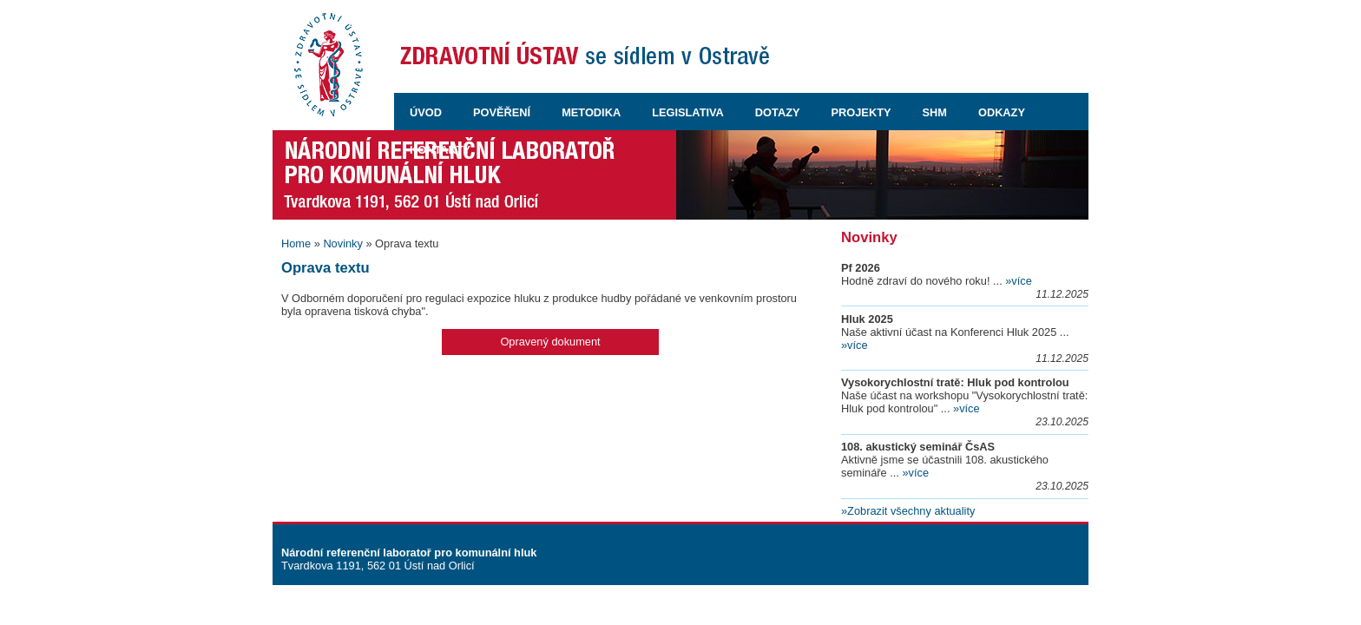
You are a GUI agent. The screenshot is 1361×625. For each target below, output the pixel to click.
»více (1018, 280)
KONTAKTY (440, 149)
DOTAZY (777, 112)
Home (296, 243)
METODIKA (591, 112)
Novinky (343, 243)
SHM (935, 112)
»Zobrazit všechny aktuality (908, 510)
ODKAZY (1001, 112)
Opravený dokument (550, 341)
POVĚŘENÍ (501, 112)
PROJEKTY (861, 112)
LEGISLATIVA (688, 112)
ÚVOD (426, 112)
